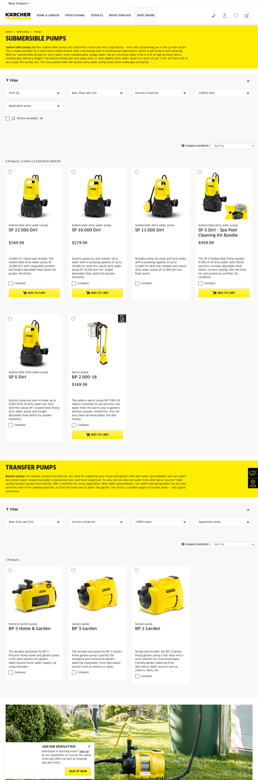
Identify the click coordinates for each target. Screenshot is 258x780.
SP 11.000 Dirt (149, 230)
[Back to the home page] (20, 15)
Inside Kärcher (120, 15)
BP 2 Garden (147, 629)
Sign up (84, 751)
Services (97, 15)
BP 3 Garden (84, 629)
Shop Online (146, 15)
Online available (27, 119)
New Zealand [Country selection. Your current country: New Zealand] (19, 3)
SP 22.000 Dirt (23, 230)
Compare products (195, 146)
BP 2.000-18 (84, 377)
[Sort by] (233, 146)
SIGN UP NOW (78, 771)
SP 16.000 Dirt (86, 230)
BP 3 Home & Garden (30, 629)
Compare (20, 283)
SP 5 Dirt (17, 377)
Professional (75, 15)
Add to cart (34, 293)
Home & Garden (48, 15)
